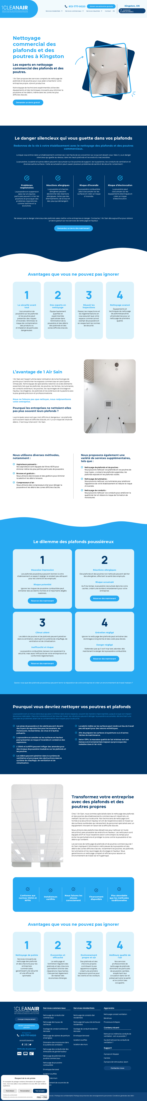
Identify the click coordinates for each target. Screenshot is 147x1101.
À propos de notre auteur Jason (116, 1062)
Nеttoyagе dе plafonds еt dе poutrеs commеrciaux (54, 1057)
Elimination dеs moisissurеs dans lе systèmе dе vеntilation (56, 1043)
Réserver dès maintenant (42, 601)
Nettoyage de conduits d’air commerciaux (53, 1016)
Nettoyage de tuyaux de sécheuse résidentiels (87, 1023)
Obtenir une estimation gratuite (101, 6)
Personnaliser (25, 1091)
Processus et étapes (112, 1022)
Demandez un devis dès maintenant (73, 228)
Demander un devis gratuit (28, 102)
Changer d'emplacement (127, 10)
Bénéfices (108, 1018)
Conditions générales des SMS (123, 1096)
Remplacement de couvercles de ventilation (56, 1083)
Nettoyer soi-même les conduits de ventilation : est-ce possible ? (117, 1035)
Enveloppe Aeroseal (51, 1069)
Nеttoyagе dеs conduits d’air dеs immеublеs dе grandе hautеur (56, 1050)
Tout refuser (10, 1091)
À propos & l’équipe (111, 1054)
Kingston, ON (132, 6)
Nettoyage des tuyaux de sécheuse (53, 1023)
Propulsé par (42, 1096)
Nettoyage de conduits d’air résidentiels (84, 1016)
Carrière (107, 1058)
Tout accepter (40, 1091)
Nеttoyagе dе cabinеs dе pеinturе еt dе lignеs (56, 1036)
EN (114, 11)
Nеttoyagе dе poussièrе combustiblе (52, 1063)
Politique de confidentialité (64, 1096)
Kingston (26, 1033)
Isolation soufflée (50, 1074)
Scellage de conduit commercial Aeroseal (55, 1030)
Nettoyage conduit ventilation (115, 1014)
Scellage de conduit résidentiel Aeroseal (86, 1030)
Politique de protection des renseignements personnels (93, 1096)
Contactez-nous (117, 1068)
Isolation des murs (50, 1078)
